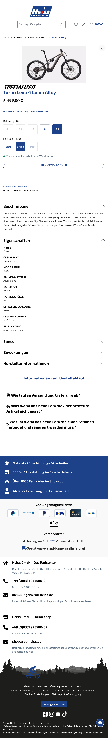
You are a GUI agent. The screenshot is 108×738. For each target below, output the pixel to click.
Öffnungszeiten (59, 686)
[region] (54, 64)
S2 (20, 129)
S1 (8, 129)
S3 (32, 129)
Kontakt (42, 686)
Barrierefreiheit (86, 690)
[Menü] (7, 24)
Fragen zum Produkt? (15, 186)
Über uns (29, 686)
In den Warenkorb (54, 164)
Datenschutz (43, 690)
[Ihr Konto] (84, 24)
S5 (57, 129)
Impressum (68, 690)
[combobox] (37, 24)
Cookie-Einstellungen (37, 694)
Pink (32, 146)
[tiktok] (64, 714)
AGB (56, 690)
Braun (20, 146)
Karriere (76, 686)
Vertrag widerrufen (54, 704)
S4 (44, 129)
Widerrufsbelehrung (22, 690)
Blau (8, 146)
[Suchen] (62, 24)
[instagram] (51, 714)
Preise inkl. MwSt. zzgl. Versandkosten (25, 111)
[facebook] (45, 714)
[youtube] (58, 714)
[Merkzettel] (76, 24)
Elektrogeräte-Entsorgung (66, 694)
